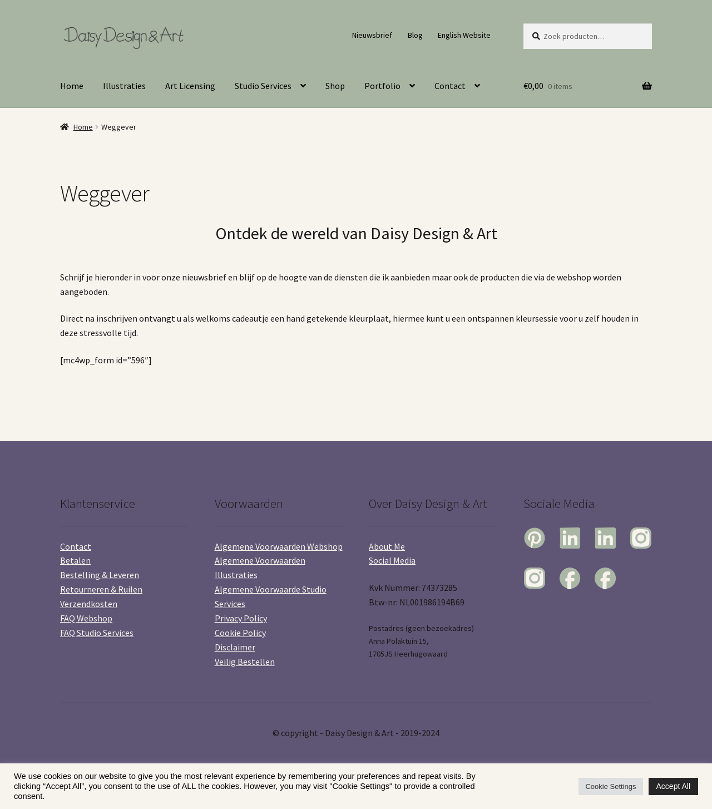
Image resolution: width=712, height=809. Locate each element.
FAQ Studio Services (97, 632)
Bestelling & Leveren (99, 574)
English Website (464, 35)
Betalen (75, 560)
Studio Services (263, 85)
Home (71, 85)
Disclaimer (235, 647)
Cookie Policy (240, 632)
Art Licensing (190, 85)
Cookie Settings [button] (610, 786)
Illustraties (124, 85)
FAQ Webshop (86, 618)
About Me (387, 546)
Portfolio (382, 85)
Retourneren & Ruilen (101, 589)
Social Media (392, 560)
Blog (415, 35)
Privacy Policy (241, 618)
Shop (335, 85)
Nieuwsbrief (372, 35)
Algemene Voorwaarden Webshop (279, 546)
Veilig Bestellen (245, 661)
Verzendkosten (88, 603)
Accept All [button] (673, 786)
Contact (450, 85)
